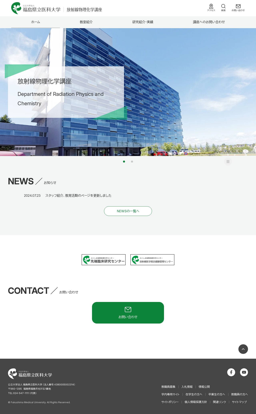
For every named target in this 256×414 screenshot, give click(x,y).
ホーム (35, 22)
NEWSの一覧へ (128, 211)
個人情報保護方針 (196, 402)
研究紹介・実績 (142, 22)
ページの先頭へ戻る (243, 349)
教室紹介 (86, 22)
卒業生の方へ (216, 394)
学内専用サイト (170, 394)
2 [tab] (132, 162)
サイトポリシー (170, 402)
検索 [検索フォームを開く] (223, 10)
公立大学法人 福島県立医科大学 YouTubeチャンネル (244, 372)
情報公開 (204, 386)
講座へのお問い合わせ (209, 22)
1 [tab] (124, 162)
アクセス (211, 10)
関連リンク (219, 402)
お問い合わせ (238, 10)
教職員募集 (168, 386)
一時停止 (228, 162)
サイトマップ (239, 402)
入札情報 (187, 386)
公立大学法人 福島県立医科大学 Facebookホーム (231, 372)
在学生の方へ (194, 394)
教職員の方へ (239, 394)
